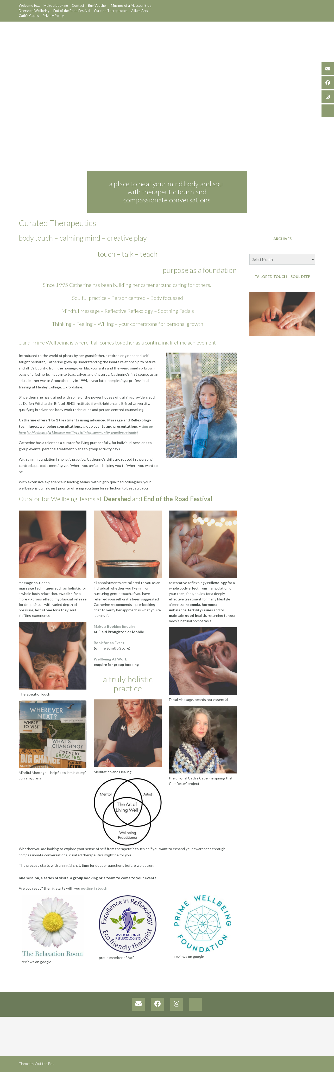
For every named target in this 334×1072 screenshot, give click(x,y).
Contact (78, 5)
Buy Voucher (97, 5)
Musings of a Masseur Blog (131, 5)
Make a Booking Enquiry (114, 626)
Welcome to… (29, 5)
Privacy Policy (53, 16)
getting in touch (94, 888)
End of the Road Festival (71, 11)
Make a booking (55, 5)
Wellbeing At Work (110, 659)
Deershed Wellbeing (34, 11)
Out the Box (44, 1063)
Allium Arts (139, 11)
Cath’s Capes (29, 16)
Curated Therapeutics (110, 11)
